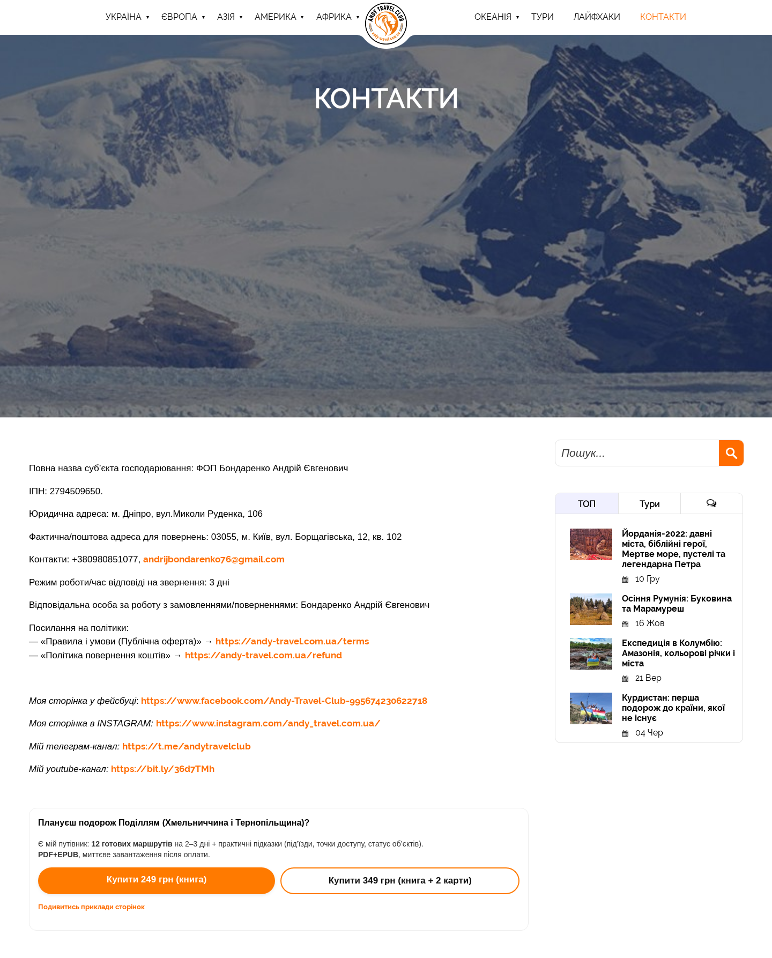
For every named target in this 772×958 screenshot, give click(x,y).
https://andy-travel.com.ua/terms (292, 641)
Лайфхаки (597, 17)
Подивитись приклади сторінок (91, 907)
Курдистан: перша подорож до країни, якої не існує (673, 708)
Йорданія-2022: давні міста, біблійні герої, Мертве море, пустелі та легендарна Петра (673, 549)
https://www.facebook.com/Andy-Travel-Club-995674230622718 (284, 700)
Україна (124, 17)
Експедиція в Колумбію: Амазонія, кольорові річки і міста (678, 653)
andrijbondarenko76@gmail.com (214, 559)
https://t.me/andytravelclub (186, 746)
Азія (226, 17)
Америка (275, 17)
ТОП (587, 504)
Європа (179, 17)
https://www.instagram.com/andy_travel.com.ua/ (268, 723)
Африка (334, 17)
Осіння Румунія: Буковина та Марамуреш (677, 603)
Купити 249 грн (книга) (157, 879)
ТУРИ (542, 17)
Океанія (492, 17)
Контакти (663, 17)
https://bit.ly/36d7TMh (162, 768)
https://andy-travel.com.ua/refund (263, 655)
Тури (649, 504)
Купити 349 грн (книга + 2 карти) (400, 880)
